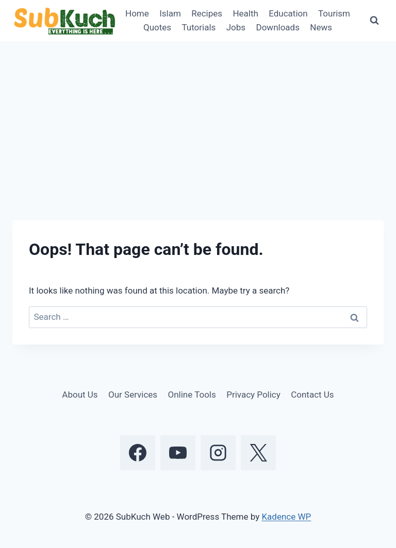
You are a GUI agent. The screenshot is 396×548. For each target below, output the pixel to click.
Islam (170, 13)
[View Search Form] (374, 20)
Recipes (206, 13)
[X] (258, 452)
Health (245, 13)
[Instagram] (218, 452)
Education (288, 13)
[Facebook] (137, 452)
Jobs (235, 27)
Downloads (278, 27)
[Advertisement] (198, 118)
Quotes (157, 27)
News (321, 27)
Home (137, 13)
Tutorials (199, 27)
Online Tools (192, 394)
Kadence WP (286, 516)
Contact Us (312, 394)
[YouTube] (177, 452)
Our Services (132, 394)
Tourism (334, 13)
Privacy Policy (253, 394)
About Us (79, 394)
